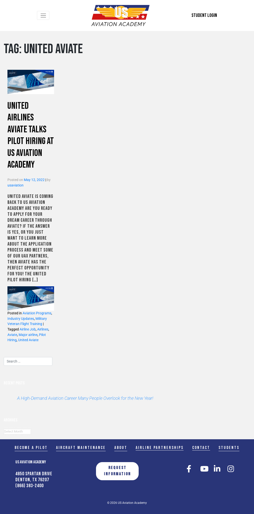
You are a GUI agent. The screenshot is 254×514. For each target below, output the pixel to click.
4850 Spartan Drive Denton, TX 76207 (33, 477)
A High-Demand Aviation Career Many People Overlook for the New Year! (85, 398)
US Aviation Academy (132, 503)
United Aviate (28, 340)
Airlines (42, 329)
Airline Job (28, 329)
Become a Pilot (31, 447)
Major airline (28, 335)
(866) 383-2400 (29, 486)
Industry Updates (20, 319)
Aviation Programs (37, 313)
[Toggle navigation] (43, 15)
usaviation (15, 185)
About (120, 447)
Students (229, 447)
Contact (201, 447)
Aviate (12, 335)
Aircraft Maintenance (81, 447)
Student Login (204, 15)
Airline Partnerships (160, 447)
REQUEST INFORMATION (117, 471)
